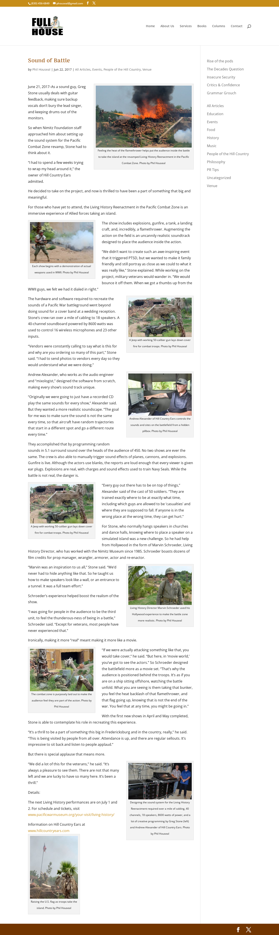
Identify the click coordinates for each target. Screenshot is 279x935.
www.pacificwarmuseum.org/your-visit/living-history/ (71, 814)
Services (186, 26)
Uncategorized (219, 177)
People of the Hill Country (122, 69)
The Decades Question (225, 69)
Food (211, 129)
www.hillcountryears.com (48, 830)
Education (215, 113)
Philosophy (216, 161)
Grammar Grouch (221, 93)
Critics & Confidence (223, 85)
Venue (147, 69)
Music (211, 145)
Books (201, 26)
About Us (167, 26)
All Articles (83, 69)
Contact (237, 26)
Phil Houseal (41, 69)
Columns (218, 26)
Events (97, 69)
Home (150, 26)
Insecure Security (221, 77)
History (213, 137)
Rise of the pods (220, 61)
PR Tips (213, 169)
